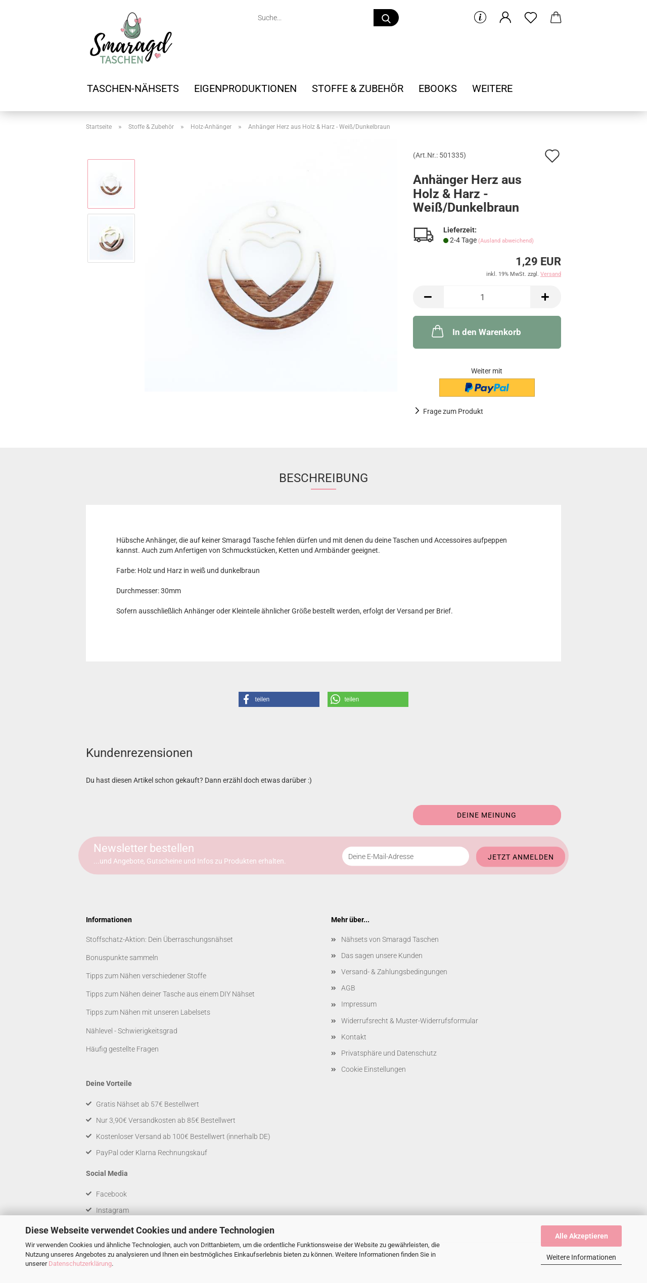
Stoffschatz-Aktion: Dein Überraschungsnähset (159, 939)
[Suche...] (386, 17)
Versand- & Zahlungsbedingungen (394, 972)
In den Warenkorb (475, 331)
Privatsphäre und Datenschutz (389, 1053)
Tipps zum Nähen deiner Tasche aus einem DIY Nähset (170, 994)
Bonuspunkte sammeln (122, 958)
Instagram (112, 1210)
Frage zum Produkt (453, 411)
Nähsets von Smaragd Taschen (390, 939)
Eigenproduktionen (245, 88)
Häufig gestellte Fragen (122, 1049)
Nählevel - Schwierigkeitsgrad (131, 1031)
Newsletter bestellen (144, 847)
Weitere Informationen (581, 1257)
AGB (348, 988)
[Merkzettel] (530, 17)
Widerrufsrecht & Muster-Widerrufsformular (409, 1021)
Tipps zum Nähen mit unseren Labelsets (148, 1012)
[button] (505, 17)
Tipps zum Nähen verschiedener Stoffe (146, 976)
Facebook (111, 1194)
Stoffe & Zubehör (357, 88)
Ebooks (438, 88)
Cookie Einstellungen (373, 1069)
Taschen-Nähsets (133, 88)
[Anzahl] (487, 297)
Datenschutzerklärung (80, 1263)
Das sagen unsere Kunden (382, 956)
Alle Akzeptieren (581, 1236)
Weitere (492, 88)
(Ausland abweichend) (506, 240)
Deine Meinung (487, 815)
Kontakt (353, 1037)
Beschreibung (323, 478)
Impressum (359, 1004)
